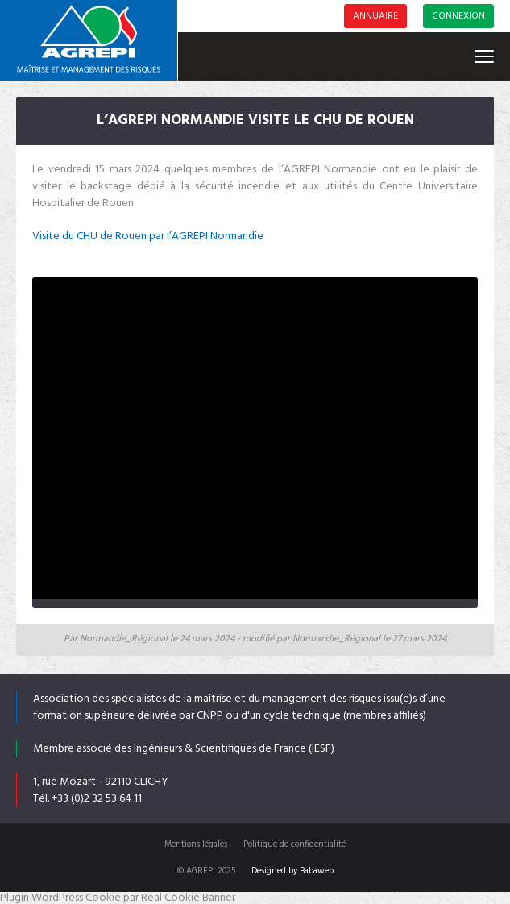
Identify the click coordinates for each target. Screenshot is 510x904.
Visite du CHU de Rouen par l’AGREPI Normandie (147, 236)
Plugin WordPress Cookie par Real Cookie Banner (117, 898)
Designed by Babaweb (292, 871)
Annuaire (375, 16)
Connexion (458, 16)
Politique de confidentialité (294, 844)
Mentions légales (195, 844)
